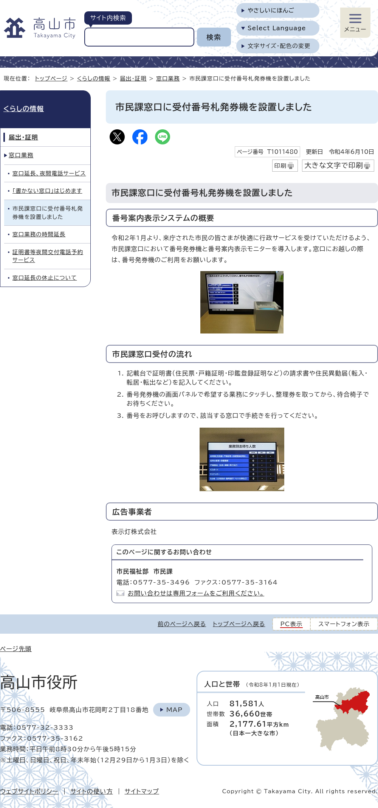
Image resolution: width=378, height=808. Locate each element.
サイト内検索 (108, 18)
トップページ (51, 78)
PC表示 (291, 624)
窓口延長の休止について (44, 278)
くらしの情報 (93, 78)
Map (174, 710)
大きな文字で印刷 (333, 165)
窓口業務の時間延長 (38, 234)
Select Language (277, 28)
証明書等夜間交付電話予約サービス (47, 256)
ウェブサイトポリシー (29, 791)
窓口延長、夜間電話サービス (49, 173)
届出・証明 (133, 78)
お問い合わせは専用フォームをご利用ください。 (196, 593)
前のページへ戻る (182, 624)
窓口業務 (168, 78)
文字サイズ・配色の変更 (279, 46)
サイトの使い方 (91, 791)
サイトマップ (142, 791)
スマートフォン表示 (344, 624)
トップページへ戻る (239, 624)
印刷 (280, 166)
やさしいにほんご (271, 10)
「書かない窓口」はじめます (47, 191)
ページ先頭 (16, 649)
